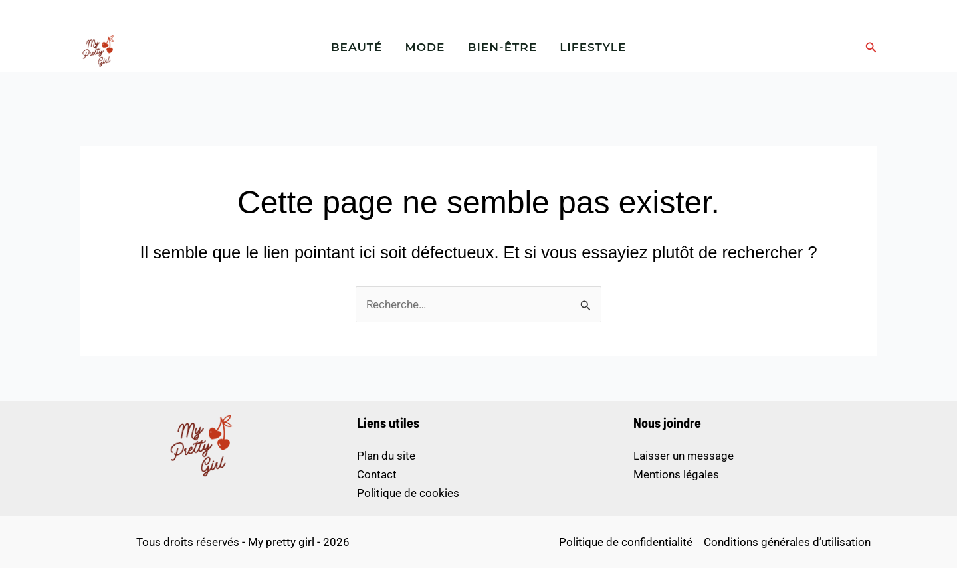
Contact (377, 474)
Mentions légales (676, 474)
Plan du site (386, 455)
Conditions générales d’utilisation (787, 542)
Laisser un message (683, 455)
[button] (871, 47)
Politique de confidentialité (625, 542)
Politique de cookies (408, 493)
